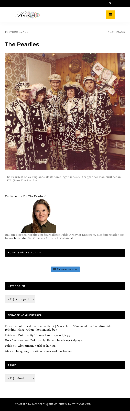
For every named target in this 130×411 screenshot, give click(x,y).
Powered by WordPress (31, 404)
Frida (8, 335)
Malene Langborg (17, 351)
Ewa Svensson (14, 340)
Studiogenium (81, 404)
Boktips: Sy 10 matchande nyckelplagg (44, 335)
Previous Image (16, 32)
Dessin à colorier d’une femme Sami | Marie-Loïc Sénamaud (46, 326)
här (72, 238)
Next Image (116, 32)
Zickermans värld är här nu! (37, 345)
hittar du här (22, 238)
